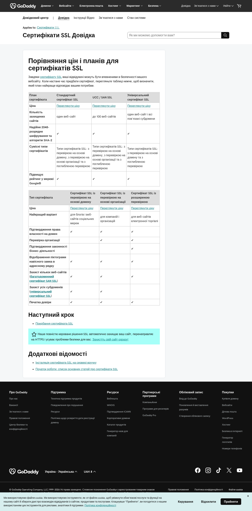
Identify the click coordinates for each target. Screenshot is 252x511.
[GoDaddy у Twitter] (229, 472)
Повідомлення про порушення (67, 405)
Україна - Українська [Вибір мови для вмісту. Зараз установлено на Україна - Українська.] (61, 471)
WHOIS (111, 405)
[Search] (225, 35)
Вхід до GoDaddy (188, 398)
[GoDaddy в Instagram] (208, 472)
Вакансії (13, 405)
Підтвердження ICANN (119, 411)
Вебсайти (227, 405)
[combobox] (174, 35)
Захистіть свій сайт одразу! (111, 339)
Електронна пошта (91, 6)
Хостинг (226, 424)
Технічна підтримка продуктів (66, 398)
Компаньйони (150, 402)
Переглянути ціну (68, 105)
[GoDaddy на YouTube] (239, 472)
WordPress (227, 418)
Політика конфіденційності (208, 489)
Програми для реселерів (156, 409)
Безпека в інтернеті (232, 431)
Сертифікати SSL (48, 27)
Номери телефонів (232, 448)
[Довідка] (186, 6)
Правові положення (19, 418)
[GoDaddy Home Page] (24, 472)
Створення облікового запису (194, 416)
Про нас (13, 398)
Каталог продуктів (116, 424)
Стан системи (136, 17)
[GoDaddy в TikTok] (218, 472)
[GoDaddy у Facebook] (197, 472)
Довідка (63, 17)
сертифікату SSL (51, 76)
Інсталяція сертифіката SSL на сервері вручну (66, 362)
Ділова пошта (229, 411)
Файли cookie (236, 489)
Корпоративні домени (118, 418)
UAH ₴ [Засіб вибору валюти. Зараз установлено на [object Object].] (90, 471)
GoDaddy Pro (149, 415)
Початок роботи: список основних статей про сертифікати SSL (77, 369)
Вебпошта (112, 398)
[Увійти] (229, 6)
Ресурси (55, 411)
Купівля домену (230, 398)
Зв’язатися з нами (111, 17)
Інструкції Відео (84, 17)
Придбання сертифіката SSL (54, 323)
